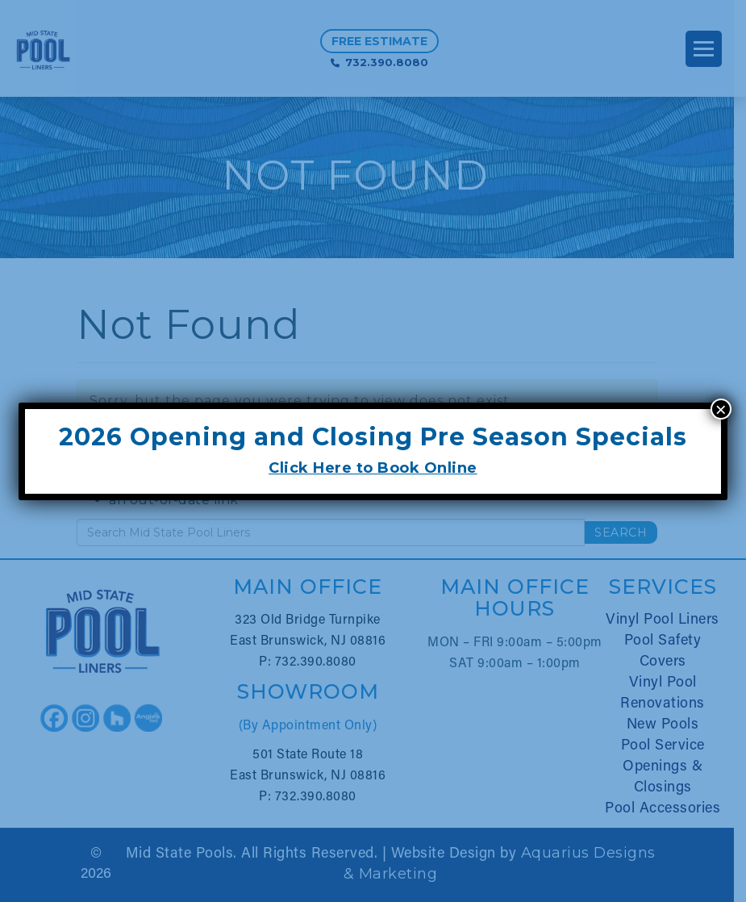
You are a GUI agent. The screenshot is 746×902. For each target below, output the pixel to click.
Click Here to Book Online (373, 468)
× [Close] (721, 409)
